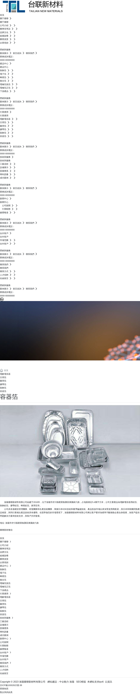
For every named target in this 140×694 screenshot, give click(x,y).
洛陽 (71, 681)
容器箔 (3, 391)
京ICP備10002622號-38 (11, 685)
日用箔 (3, 377)
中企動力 (64, 681)
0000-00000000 (7, 60)
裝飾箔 (3, 388)
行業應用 (12, 364)
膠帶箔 (3, 384)
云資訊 (108, 681)
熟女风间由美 (6, 692)
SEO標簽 (81, 681)
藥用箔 (3, 381)
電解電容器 (5, 374)
